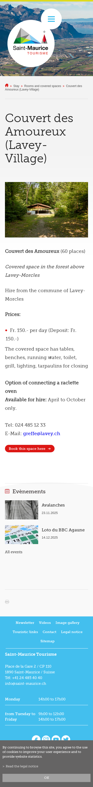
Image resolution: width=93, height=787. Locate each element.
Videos (45, 623)
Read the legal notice (22, 766)
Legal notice (72, 632)
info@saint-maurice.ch (25, 683)
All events (13, 552)
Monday (12, 699)
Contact (49, 632)
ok (46, 778)
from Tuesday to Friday (20, 717)
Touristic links (25, 632)
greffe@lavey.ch (41, 433)
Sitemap (47, 641)
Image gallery (67, 623)
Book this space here (27, 449)
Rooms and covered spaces (42, 86)
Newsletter (25, 623)
